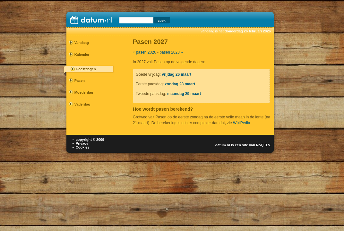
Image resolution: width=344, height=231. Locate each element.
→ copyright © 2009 (87, 139)
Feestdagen (86, 69)
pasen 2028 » (171, 52)
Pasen (79, 80)
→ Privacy (79, 143)
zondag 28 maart (180, 84)
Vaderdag (82, 104)
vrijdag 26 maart (176, 74)
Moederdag (83, 92)
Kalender (82, 54)
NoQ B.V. (263, 145)
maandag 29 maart (184, 93)
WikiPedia (241, 123)
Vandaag (81, 43)
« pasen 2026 (144, 52)
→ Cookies (80, 147)
